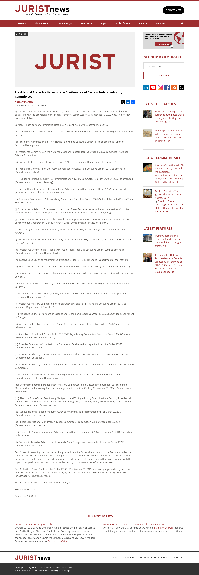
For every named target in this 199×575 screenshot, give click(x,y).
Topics (104, 23)
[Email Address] (163, 65)
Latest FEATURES (157, 228)
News (22, 23)
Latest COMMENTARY (161, 157)
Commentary (64, 23)
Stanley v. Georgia (163, 527)
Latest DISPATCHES (159, 104)
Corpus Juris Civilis (57, 541)
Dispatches (41, 23)
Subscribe (163, 75)
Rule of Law (123, 23)
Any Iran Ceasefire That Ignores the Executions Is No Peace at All (168, 194)
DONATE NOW (173, 10)
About (143, 23)
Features (86, 23)
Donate (160, 23)
